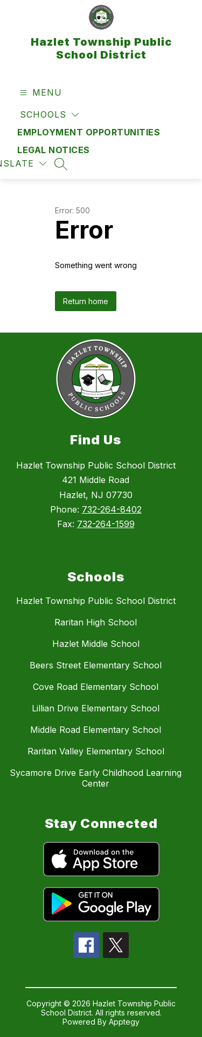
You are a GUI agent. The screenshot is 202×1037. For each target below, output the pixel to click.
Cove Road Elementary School (95, 686)
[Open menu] (39, 92)
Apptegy (124, 1021)
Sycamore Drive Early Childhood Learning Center (96, 778)
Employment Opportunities (88, 132)
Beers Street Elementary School (96, 665)
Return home (85, 301)
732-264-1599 (106, 523)
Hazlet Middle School (96, 643)
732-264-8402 (112, 509)
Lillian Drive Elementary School (95, 708)
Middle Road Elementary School (95, 729)
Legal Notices (53, 150)
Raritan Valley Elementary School (95, 751)
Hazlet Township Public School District (96, 600)
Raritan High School (95, 622)
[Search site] (60, 163)
